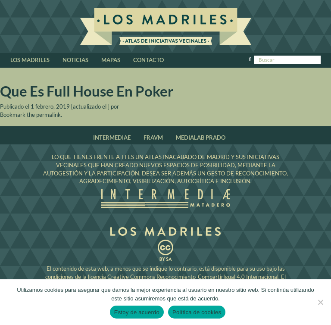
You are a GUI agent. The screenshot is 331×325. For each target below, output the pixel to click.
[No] (320, 302)
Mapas (110, 59)
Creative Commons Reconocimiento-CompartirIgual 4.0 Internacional (192, 276)
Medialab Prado (200, 137)
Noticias (75, 59)
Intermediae (112, 137)
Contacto (148, 59)
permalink (48, 114)
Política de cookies (196, 312)
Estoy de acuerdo (136, 312)
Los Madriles (165, 27)
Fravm (153, 137)
